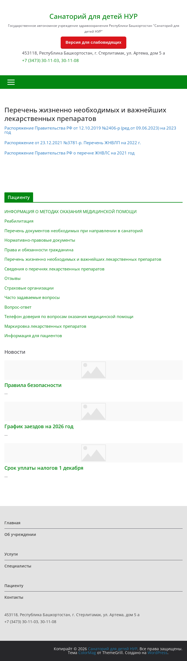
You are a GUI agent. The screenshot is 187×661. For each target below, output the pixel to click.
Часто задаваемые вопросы (32, 297)
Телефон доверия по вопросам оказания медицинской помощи (68, 316)
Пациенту (13, 585)
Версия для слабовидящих (93, 42)
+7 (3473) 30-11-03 (40, 60)
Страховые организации (29, 288)
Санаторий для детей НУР (93, 16)
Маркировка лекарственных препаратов (45, 326)
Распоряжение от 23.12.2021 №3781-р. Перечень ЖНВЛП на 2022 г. (72, 142)
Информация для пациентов (33, 335)
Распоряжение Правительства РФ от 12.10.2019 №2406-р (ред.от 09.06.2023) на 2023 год (90, 130)
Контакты (13, 597)
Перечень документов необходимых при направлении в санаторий (73, 230)
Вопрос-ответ (17, 307)
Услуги (11, 554)
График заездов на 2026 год (38, 426)
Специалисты (17, 566)
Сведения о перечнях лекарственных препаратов (54, 269)
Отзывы (12, 278)
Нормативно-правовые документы (39, 240)
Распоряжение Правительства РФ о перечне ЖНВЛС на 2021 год (69, 153)
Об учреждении (20, 534)
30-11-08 (70, 60)
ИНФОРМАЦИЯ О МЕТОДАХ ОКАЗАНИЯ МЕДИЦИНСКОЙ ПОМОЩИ (70, 211)
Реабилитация (18, 221)
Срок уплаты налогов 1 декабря (43, 467)
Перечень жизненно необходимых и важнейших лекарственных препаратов (82, 259)
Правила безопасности (33, 385)
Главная (12, 522)
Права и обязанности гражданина (38, 249)
